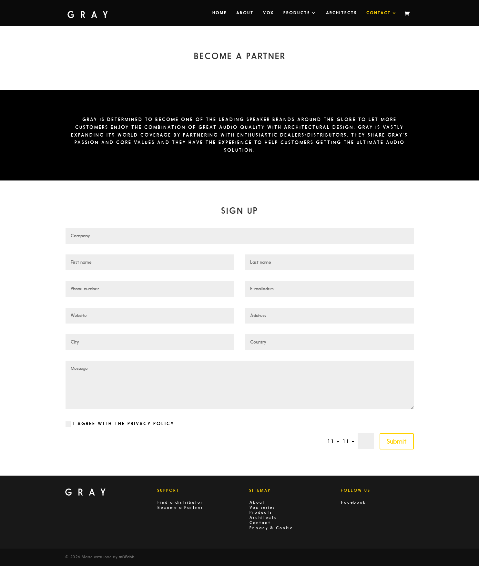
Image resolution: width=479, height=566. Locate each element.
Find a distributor (180, 502)
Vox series (262, 507)
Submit (397, 441)
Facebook (353, 502)
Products (296, 13)
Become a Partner (180, 507)
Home (219, 13)
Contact (378, 13)
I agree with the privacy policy (120, 424)
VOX (268, 13)
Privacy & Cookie (271, 528)
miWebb (127, 557)
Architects (341, 13)
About (245, 13)
